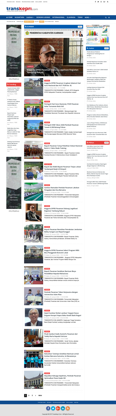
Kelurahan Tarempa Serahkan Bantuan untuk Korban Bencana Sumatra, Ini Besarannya (61, 355)
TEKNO (80, 17)
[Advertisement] (77, 9)
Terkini (90, 48)
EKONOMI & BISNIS (43, 17)
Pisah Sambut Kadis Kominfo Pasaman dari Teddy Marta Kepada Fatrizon (61, 335)
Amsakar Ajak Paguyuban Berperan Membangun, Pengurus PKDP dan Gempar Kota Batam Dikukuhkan (97, 79)
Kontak (45, 1)
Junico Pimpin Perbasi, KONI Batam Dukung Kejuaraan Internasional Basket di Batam (97, 124)
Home (9, 17)
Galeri (37, 21)
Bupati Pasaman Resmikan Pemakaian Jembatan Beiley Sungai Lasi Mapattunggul (63, 230)
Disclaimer (38, 1)
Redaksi (18, 1)
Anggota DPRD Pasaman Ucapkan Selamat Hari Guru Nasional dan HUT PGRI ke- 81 (62, 84)
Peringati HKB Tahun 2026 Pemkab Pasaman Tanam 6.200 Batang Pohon (61, 126)
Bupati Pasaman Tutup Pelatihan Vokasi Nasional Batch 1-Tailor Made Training (63, 147)
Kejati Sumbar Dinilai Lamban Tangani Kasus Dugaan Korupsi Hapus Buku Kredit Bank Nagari (62, 314)
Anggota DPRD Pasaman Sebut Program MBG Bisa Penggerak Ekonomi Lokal (61, 251)
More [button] (87, 17)
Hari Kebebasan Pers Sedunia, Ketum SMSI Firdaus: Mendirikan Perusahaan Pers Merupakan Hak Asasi (97, 106)
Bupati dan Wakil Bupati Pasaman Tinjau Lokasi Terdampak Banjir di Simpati (62, 168)
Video (42, 21)
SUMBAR (29, 26)
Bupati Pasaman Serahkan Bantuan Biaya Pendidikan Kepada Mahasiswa (60, 272)
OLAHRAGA (71, 17)
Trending (11, 84)
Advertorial (29, 21)
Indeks (57, 21)
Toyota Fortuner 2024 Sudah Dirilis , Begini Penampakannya (13, 89)
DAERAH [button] (29, 17)
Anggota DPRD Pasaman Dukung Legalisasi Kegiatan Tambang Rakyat (52, 71)
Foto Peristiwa (49, 21)
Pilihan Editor (11, 21)
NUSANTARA (19, 17)
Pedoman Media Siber (28, 1)
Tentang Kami (11, 1)
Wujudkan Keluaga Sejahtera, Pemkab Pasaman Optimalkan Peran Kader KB (62, 377)
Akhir (40, 395)
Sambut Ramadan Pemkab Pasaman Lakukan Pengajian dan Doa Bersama (61, 188)
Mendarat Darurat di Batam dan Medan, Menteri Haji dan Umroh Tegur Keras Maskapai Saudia (97, 173)
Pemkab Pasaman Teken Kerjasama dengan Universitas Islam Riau (61, 293)
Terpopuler (19, 21)
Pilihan (90, 142)
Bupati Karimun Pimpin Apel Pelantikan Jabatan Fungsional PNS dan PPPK (13, 116)
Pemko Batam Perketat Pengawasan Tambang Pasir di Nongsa (95, 53)
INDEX (80, 26)
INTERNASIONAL (58, 17)
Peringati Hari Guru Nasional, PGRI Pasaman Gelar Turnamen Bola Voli (61, 105)
